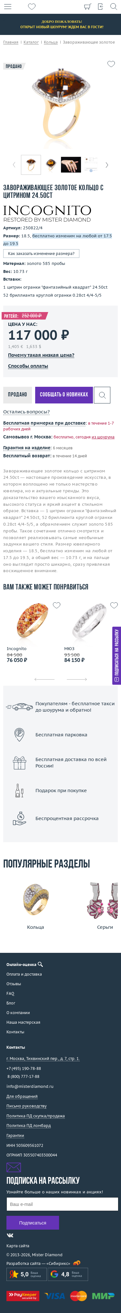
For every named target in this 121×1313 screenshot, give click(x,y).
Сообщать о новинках (64, 395)
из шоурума (103, 437)
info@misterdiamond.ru (30, 1086)
